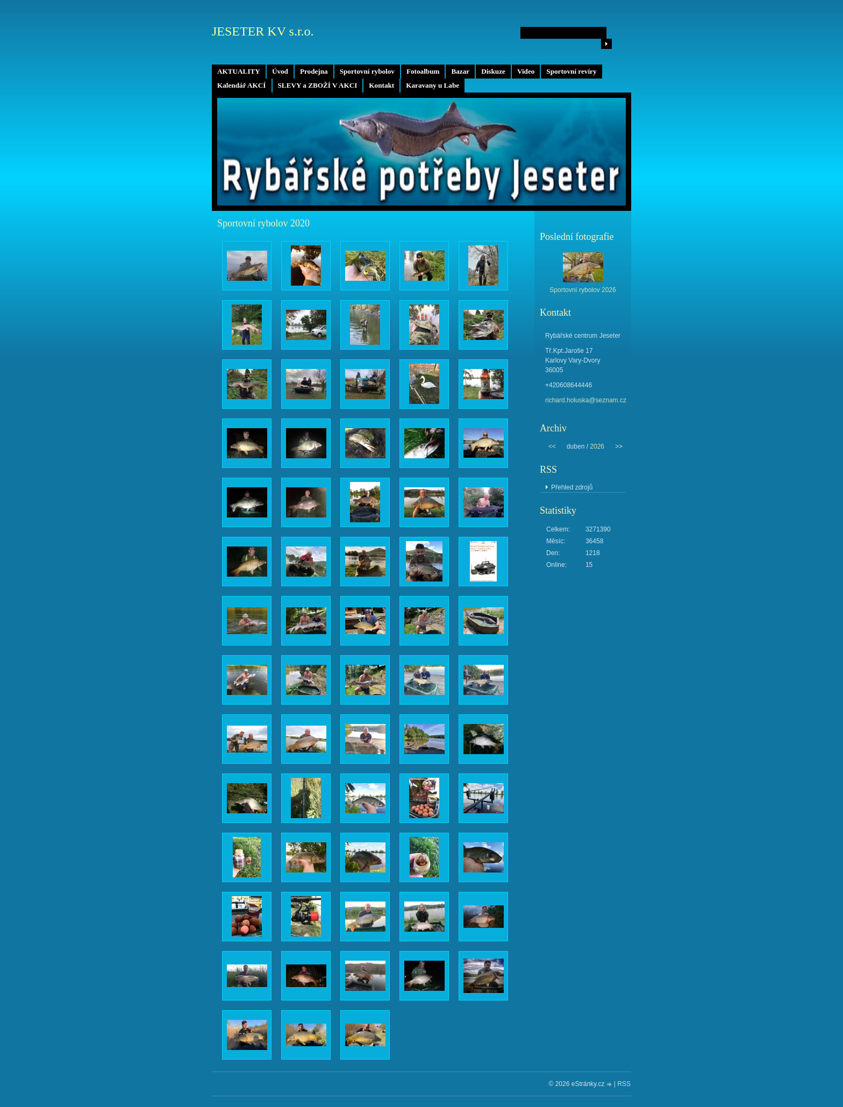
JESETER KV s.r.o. (263, 31)
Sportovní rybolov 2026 (582, 290)
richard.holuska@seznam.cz (585, 400)
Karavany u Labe (432, 85)
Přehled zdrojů (571, 487)
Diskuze (493, 71)
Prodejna (314, 71)
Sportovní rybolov (367, 71)
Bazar (460, 71)
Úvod (280, 71)
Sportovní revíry (571, 71)
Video (525, 71)
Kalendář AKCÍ (241, 85)
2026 (597, 446)
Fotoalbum (423, 71)
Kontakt (381, 85)
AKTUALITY (238, 71)
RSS (624, 1084)
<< (552, 446)
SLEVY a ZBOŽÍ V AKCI (318, 85)
